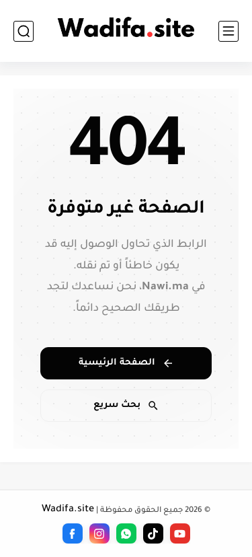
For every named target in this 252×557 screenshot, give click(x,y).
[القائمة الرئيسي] (228, 31)
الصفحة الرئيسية (126, 363)
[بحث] (23, 31)
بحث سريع (126, 406)
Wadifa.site (68, 510)
